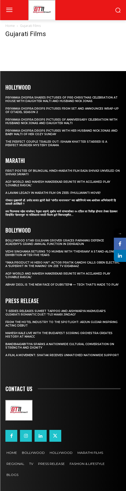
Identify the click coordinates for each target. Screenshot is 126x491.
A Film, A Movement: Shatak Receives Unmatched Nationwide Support (62, 355)
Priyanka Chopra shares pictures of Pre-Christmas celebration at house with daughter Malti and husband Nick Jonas (61, 99)
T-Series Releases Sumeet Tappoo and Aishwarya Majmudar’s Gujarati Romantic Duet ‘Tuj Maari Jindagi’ (55, 312)
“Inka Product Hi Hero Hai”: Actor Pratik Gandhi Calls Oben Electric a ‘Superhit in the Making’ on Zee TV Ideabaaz (62, 264)
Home (10, 25)
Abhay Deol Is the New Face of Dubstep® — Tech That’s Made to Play (62, 284)
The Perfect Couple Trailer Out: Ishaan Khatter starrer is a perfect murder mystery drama (56, 143)
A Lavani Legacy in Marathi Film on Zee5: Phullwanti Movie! (53, 193)
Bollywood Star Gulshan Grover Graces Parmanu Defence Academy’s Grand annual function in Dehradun (54, 242)
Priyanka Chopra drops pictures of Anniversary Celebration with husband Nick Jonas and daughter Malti (61, 121)
